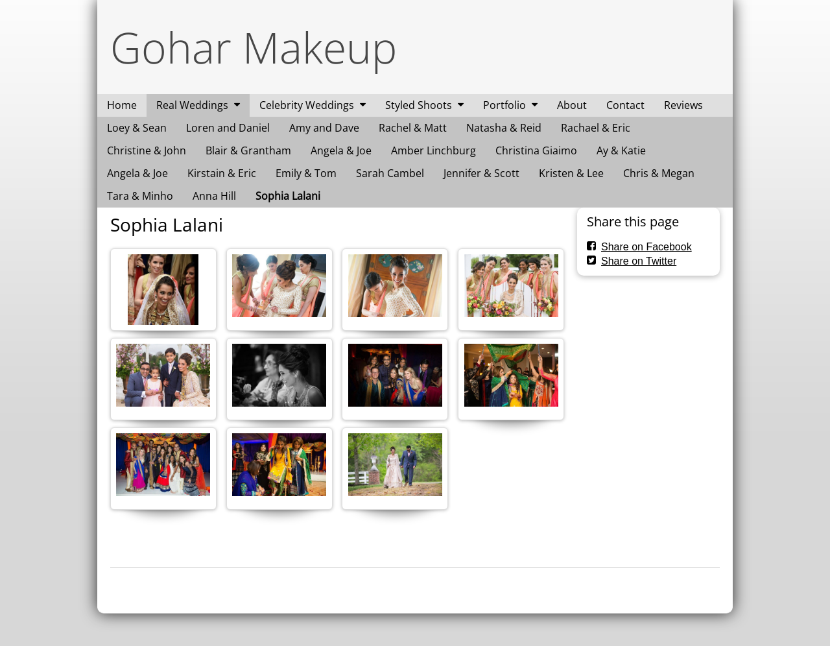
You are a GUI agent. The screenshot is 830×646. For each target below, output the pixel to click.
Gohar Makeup (253, 47)
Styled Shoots (418, 105)
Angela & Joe (341, 150)
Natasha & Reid (503, 128)
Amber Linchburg (433, 150)
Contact (625, 105)
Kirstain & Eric (221, 173)
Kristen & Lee (571, 173)
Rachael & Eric (595, 128)
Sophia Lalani (287, 196)
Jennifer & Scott (481, 173)
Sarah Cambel (390, 173)
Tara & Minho (140, 196)
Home (122, 105)
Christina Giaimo (536, 150)
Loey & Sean (137, 128)
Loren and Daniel (228, 128)
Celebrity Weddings (306, 105)
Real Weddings (192, 105)
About (572, 105)
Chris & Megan (658, 173)
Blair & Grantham (248, 150)
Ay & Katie (621, 150)
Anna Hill (214, 196)
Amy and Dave (324, 128)
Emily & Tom (306, 173)
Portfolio (504, 105)
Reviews (683, 105)
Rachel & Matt (413, 128)
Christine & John (146, 150)
